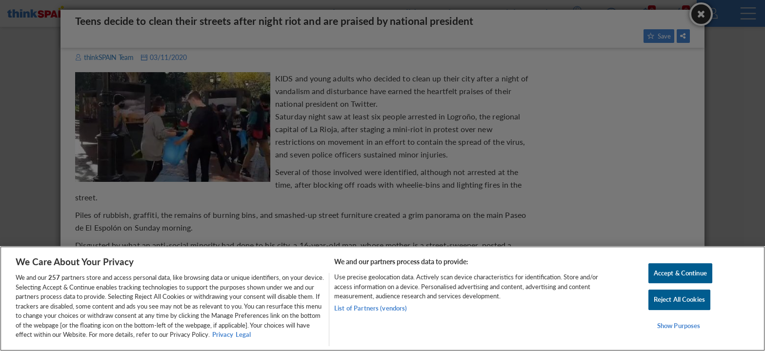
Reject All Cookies (679, 299)
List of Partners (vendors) (370, 308)
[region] (382, 298)
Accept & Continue (680, 273)
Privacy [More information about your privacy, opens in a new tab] (222, 334)
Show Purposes (679, 326)
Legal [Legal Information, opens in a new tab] (243, 334)
